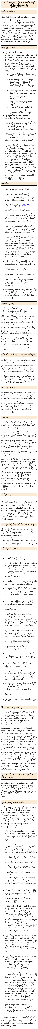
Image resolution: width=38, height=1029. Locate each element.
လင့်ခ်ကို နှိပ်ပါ (25, 205)
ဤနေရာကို (16, 178)
